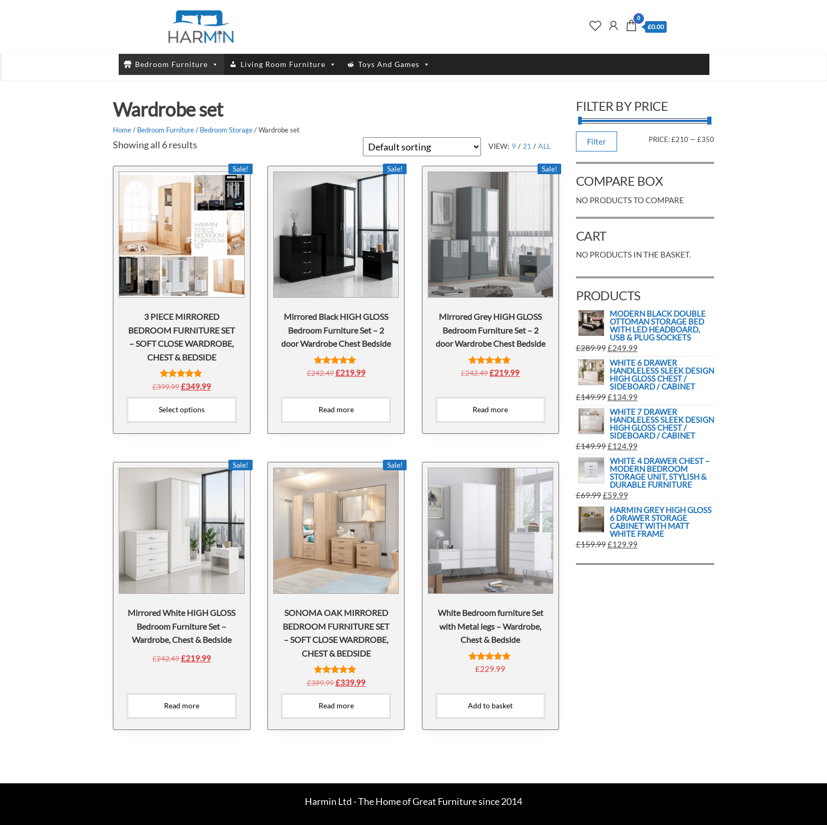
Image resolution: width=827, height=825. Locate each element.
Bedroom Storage (226, 130)
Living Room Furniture (288, 64)
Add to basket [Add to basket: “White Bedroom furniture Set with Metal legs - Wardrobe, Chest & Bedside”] (490, 705)
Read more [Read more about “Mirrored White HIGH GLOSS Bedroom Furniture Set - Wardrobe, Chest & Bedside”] (181, 705)
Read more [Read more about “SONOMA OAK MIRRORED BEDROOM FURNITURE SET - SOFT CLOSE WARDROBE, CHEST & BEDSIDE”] (336, 705)
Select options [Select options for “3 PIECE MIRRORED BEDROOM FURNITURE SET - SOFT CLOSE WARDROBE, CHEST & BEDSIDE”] (182, 409)
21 (527, 145)
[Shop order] (422, 146)
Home (122, 130)
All (544, 145)
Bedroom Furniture (177, 64)
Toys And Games (394, 64)
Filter (596, 141)
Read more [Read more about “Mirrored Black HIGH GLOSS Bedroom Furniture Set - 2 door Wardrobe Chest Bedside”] (336, 409)
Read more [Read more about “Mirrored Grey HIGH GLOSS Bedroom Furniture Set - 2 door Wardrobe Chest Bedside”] (490, 409)
